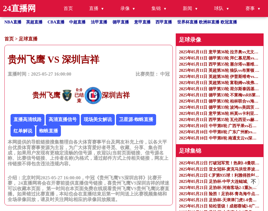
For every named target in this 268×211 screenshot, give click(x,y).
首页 (68, 8)
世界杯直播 (187, 22)
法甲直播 (99, 22)
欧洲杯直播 (209, 22)
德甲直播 (120, 22)
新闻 (187, 8)
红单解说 (22, 130)
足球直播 (28, 38)
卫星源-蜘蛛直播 (136, 119)
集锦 (156, 8)
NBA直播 (12, 22)
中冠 (165, 74)
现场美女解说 (98, 119)
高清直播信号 (63, 119)
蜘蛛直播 (48, 130)
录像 (125, 8)
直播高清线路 (27, 119)
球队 (218, 8)
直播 (93, 8)
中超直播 (77, 22)
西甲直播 (164, 22)
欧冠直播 (229, 22)
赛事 (250, 8)
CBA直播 (56, 22)
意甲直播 (142, 22)
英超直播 (34, 22)
